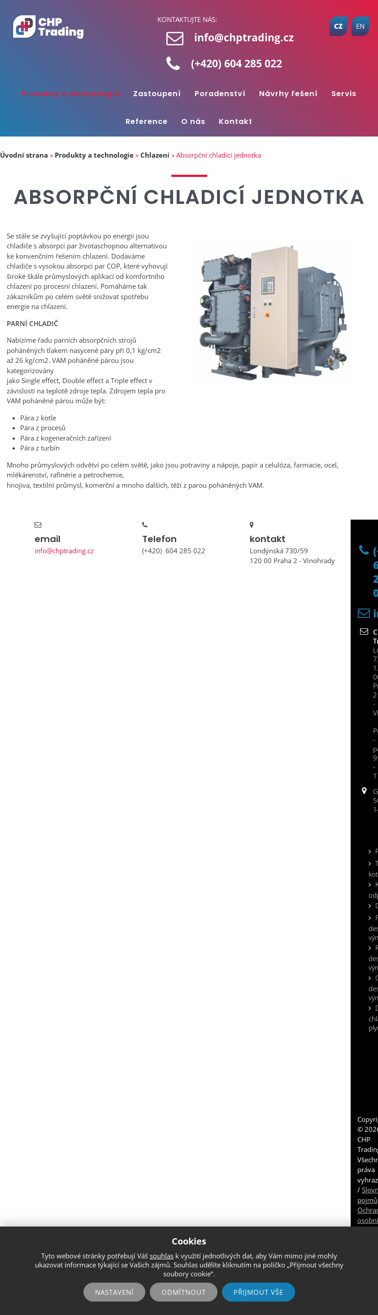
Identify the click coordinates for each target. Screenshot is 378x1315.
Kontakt (235, 121)
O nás (193, 121)
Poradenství (220, 93)
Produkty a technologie (71, 93)
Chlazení (154, 154)
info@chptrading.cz (244, 37)
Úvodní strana (24, 154)
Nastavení (114, 1292)
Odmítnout (183, 1292)
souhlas (162, 1255)
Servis (343, 93)
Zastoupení (157, 93)
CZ (338, 26)
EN (360, 26)
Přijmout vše (258, 1292)
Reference (147, 121)
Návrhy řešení (288, 93)
